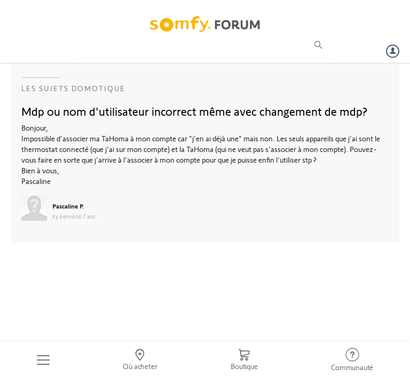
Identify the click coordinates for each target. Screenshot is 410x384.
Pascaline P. (68, 206)
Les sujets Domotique (73, 88)
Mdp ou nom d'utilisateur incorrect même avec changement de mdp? (194, 111)
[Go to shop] (244, 360)
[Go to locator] (140, 360)
